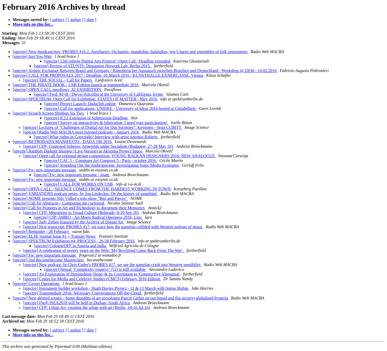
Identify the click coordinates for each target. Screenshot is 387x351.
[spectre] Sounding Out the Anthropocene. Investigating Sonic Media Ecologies (112, 165)
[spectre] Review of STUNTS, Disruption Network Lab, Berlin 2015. (93, 66)
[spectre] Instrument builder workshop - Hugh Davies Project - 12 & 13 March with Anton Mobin (106, 288)
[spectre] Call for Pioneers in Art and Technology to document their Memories (79, 208)
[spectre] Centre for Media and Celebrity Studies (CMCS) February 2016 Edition (92, 279)
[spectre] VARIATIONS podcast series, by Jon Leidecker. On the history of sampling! (85, 193)
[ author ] (76, 19)
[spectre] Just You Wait (33, 56)
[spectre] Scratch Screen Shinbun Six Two (49, 113)
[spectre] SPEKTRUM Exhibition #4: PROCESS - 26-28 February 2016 (74, 241)
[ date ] (90, 19)
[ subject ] (58, 19)
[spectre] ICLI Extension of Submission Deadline (86, 118)
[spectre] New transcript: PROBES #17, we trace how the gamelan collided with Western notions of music (113, 227)
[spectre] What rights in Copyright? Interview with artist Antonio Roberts (96, 137)
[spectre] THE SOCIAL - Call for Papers (58, 80)
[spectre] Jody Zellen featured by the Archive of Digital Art (73, 222)
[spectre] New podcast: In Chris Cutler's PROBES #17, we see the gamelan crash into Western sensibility (112, 264)
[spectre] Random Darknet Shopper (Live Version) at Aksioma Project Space (78, 151)
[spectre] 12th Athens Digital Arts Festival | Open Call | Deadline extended (107, 61)
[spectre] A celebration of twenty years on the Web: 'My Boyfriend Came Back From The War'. (103, 250)
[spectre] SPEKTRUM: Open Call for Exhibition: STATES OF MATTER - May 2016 (85, 99)
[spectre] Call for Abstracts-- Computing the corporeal (59, 203)
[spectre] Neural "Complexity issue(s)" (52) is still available (95, 269)
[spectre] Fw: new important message (45, 170)
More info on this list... (33, 24)
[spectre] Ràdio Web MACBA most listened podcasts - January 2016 (81, 132)
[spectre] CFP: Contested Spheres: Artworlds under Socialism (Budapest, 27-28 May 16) (98, 146)
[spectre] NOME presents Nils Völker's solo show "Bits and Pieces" (70, 198)
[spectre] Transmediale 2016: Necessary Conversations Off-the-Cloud (82, 293)
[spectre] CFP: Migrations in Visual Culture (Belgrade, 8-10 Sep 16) (81, 212)
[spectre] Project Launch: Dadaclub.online (80, 103)
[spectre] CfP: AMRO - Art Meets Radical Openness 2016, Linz (88, 217)
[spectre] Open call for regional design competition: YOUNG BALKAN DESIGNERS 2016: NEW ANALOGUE (119, 156)
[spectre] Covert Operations (37, 283)
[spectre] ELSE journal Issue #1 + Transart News (54, 236)
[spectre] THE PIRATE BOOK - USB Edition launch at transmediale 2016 (76, 85)
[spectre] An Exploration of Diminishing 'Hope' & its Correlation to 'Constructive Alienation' (102, 274)
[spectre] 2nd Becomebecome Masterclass (49, 260)
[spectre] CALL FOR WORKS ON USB (79, 184)
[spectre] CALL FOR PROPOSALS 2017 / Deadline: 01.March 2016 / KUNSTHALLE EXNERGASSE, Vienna (108, 75)
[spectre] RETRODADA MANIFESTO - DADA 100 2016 (63, 141)
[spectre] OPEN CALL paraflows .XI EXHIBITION (57, 89)
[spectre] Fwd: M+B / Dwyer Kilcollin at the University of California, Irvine (99, 94)
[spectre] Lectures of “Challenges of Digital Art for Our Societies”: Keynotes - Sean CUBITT (102, 127)
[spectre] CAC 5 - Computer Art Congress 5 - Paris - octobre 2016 (100, 160)
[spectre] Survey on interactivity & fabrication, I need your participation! (106, 122)
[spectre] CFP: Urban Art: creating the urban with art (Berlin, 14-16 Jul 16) (87, 307)
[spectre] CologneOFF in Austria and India (70, 245)
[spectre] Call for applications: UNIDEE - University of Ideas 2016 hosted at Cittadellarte (120, 108)
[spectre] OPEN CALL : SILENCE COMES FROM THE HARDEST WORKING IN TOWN (92, 189)
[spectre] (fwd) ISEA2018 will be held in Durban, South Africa (77, 303)
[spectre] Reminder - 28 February (41, 231)
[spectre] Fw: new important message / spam (72, 174)
